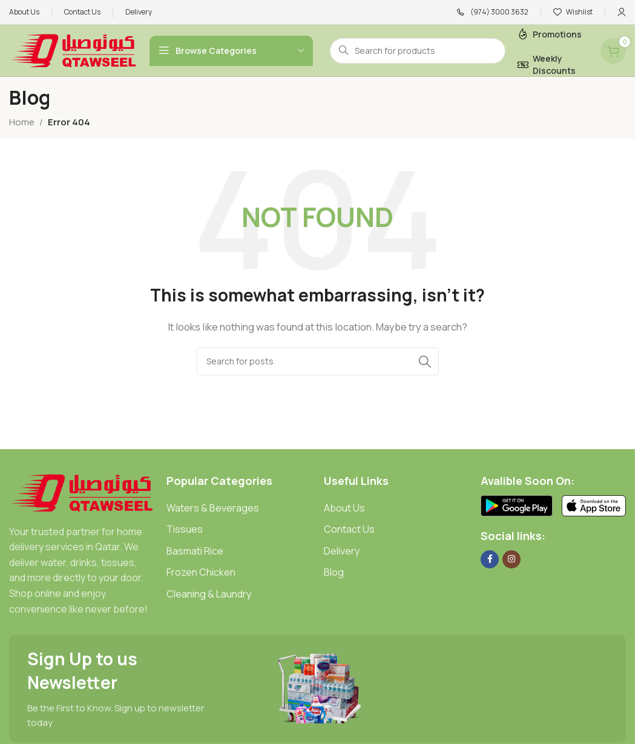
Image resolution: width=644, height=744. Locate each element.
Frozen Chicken (200, 572)
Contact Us (349, 529)
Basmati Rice (194, 551)
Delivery (342, 551)
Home (21, 122)
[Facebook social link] (490, 559)
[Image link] (81, 492)
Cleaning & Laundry (208, 594)
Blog (334, 572)
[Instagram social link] (511, 559)
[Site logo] (73, 50)
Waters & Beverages (212, 508)
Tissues (184, 529)
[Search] (318, 361)
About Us (344, 508)
